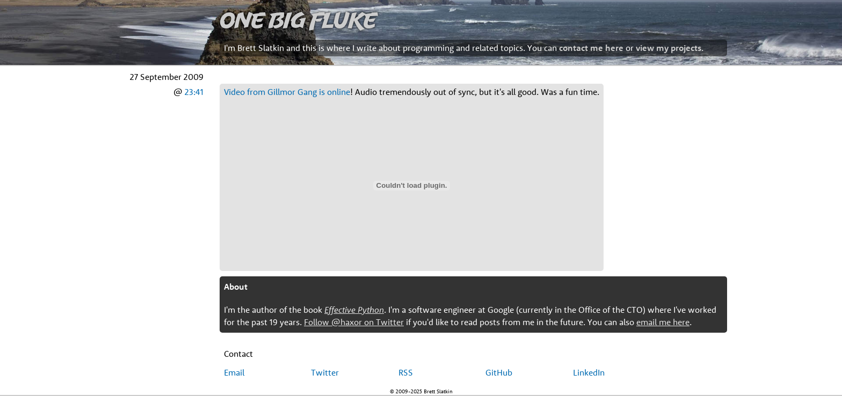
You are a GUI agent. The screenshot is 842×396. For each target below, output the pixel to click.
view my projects (668, 47)
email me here (662, 322)
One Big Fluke (298, 19)
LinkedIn (589, 372)
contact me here (591, 47)
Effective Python (354, 309)
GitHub (498, 372)
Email (234, 372)
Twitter (325, 372)
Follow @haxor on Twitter (354, 322)
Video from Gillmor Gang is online (287, 91)
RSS (405, 372)
